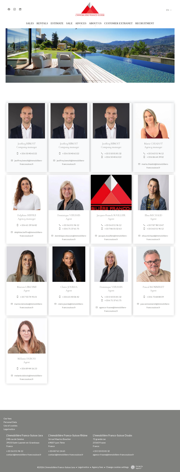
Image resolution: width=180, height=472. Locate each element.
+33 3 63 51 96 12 (148, 153)
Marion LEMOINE (20, 287)
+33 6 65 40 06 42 (64, 296)
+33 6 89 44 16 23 (22, 368)
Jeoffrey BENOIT (20, 143)
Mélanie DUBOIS (20, 358)
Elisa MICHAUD (147, 215)
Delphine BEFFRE (20, 215)
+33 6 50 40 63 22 (22, 153)
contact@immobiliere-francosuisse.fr (23, 454)
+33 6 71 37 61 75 (64, 228)
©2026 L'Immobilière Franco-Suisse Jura (56, 467)
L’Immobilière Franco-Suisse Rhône (67, 435)
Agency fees (97, 467)
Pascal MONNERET (147, 287)
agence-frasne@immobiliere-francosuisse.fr (113, 454)
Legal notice (83, 467)
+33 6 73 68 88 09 (148, 296)
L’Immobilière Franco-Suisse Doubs (112, 435)
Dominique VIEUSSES (62, 215)
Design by (136, 467)
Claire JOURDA (62, 287)
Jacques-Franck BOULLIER (105, 215)
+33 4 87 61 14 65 (56, 451)
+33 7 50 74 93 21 (22, 296)
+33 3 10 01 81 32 (106, 153)
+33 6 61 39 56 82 (22, 225)
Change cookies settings (117, 467)
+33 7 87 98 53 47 (148, 225)
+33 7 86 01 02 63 (106, 228)
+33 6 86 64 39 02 (148, 157)
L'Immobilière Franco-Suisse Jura (24, 435)
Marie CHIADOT (147, 143)
